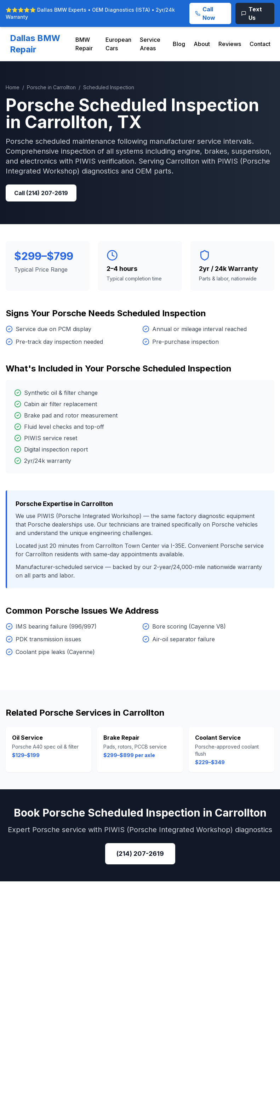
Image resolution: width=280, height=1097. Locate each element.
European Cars (118, 44)
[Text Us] (254, 13)
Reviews (229, 43)
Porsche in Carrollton (51, 87)
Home (12, 87)
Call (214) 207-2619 (41, 193)
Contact (260, 43)
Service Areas (150, 44)
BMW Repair (84, 44)
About (202, 43)
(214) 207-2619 (140, 853)
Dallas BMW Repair (35, 44)
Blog (179, 43)
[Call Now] (210, 13)
